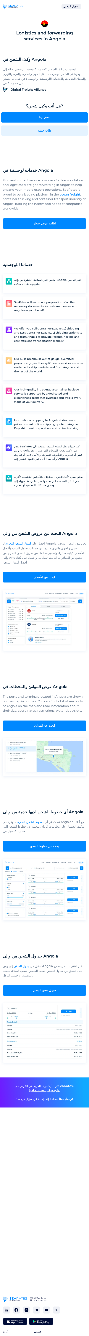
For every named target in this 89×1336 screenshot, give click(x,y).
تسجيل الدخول (71, 6)
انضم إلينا (44, 117)
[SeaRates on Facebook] (16, 1310)
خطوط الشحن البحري (30, 822)
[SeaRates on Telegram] (36, 1310)
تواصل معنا (66, 1099)
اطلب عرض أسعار (44, 223)
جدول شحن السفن (44, 990)
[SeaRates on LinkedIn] (6, 1310)
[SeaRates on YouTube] (46, 1310)
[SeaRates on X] (56, 1310)
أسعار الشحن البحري (18, 543)
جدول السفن (22, 966)
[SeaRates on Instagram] (26, 1310)
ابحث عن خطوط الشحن (44, 846)
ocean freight (70, 194)
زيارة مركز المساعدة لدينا (44, 1090)
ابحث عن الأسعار (44, 577)
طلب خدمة (44, 130)
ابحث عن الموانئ (44, 725)
